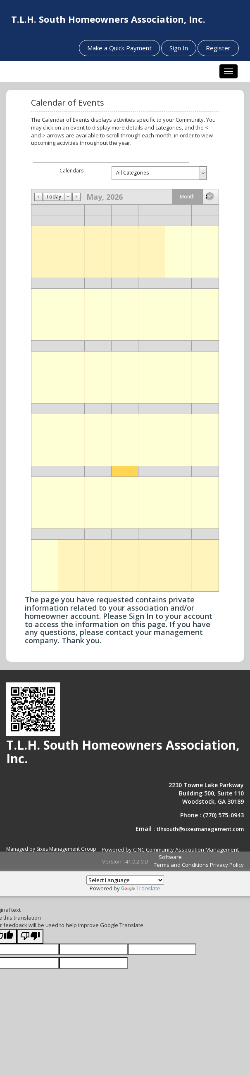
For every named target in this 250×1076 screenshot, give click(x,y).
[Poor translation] (30, 936)
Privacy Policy (227, 864)
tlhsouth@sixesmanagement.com (200, 829)
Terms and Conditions (181, 864)
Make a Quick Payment (119, 48)
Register (218, 48)
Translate (140, 888)
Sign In (178, 48)
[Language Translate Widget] (125, 880)
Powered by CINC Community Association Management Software (170, 853)
